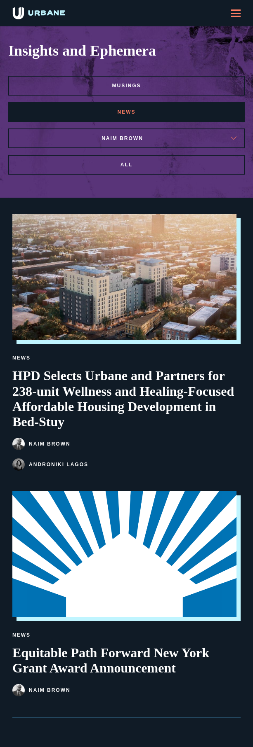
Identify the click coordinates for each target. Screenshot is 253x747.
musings (126, 86)
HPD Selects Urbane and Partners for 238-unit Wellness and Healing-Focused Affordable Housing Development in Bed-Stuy (123, 398)
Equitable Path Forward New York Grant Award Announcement (110, 660)
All (126, 165)
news (127, 112)
